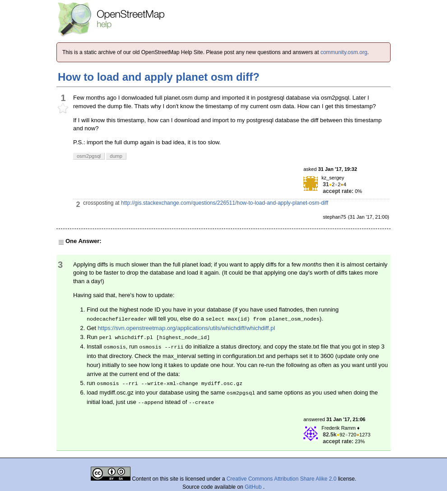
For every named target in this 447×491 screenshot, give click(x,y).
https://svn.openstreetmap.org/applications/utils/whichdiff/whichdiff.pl (186, 328)
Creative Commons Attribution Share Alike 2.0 (281, 479)
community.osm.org (344, 52)
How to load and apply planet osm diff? (159, 77)
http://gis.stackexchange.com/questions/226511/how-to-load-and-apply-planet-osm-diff (224, 203)
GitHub (254, 487)
